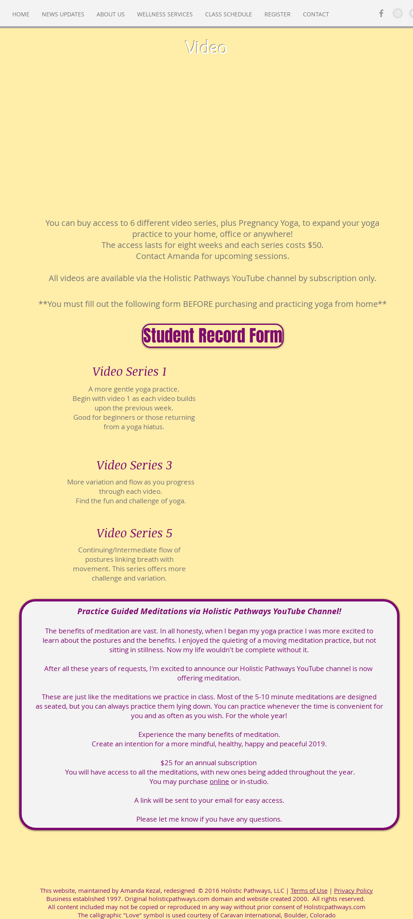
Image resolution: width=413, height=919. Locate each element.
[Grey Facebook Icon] (381, 13)
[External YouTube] (206, 141)
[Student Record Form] (213, 336)
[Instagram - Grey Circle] (398, 13)
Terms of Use (309, 890)
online (219, 781)
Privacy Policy (353, 890)
